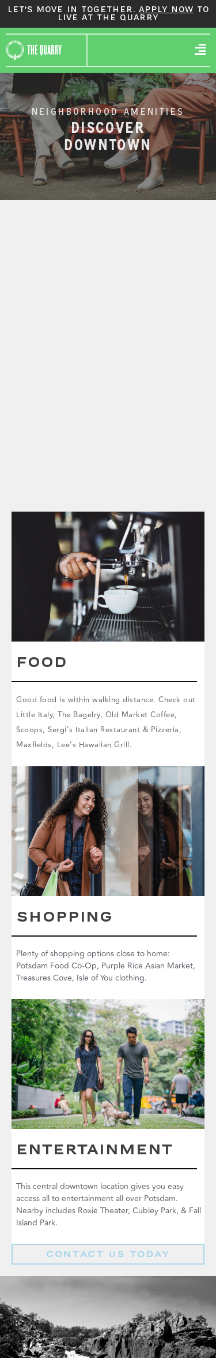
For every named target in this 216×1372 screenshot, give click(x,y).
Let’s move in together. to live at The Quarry (108, 14)
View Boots (108, 609)
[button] (200, 50)
